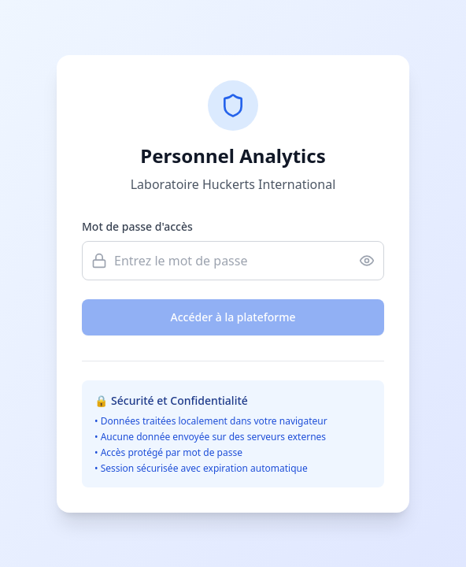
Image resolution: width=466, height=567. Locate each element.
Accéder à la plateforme (233, 316)
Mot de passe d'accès (137, 226)
